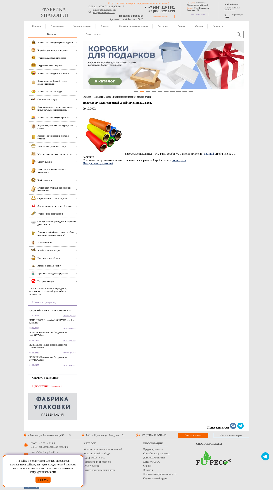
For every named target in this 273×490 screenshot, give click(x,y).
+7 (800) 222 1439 (161, 11)
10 (191, 91)
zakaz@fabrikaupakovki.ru (104, 10)
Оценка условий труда (155, 478)
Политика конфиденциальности (160, 474)
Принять (43, 480)
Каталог (52, 34)
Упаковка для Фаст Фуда (97, 453)
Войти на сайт (229, 9)
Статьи (199, 26)
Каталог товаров (82, 26)
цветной (209, 153)
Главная (36, 26)
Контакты (218, 26)
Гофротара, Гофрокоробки (97, 461)
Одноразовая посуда (94, 457)
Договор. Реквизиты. (154, 457)
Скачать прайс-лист (45, 377)
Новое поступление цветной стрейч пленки (129, 97)
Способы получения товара (133, 26)
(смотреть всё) (50, 303)
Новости (98, 97)
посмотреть (179, 160)
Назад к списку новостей (98, 163)
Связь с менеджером (197, 14)
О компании (57, 26)
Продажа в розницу (131, 15)
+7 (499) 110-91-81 (154, 435)
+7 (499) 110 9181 (161, 7)
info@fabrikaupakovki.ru (104, 12)
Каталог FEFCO (151, 461)
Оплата (181, 26)
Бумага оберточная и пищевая (99, 470)
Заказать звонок (160, 17)
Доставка (163, 26)
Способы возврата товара (156, 453)
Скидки (105, 26)
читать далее (69, 315)
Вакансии (148, 470)
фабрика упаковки (54, 12)
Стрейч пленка (91, 466)
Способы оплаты (209, 444)
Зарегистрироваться (231, 7)
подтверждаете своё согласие (58, 464)
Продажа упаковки (153, 449)
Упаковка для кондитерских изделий (103, 449)
